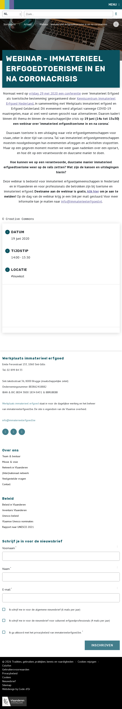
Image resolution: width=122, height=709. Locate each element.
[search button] (116, 13)
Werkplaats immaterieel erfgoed (20, 403)
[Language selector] (12, 14)
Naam (6, 569)
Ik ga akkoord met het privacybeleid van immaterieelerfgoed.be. (42, 632)
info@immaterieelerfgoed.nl (81, 201)
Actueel (27, 24)
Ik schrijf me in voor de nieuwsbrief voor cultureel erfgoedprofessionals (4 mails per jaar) (56, 620)
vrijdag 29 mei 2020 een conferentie (55, 93)
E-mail (6, 589)
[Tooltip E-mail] (117, 588)
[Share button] (116, 24)
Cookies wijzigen (87, 661)
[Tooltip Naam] (117, 567)
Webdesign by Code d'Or (16, 689)
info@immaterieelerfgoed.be (18, 420)
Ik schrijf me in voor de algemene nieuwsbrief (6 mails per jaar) (41, 609)
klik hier (93, 191)
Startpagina (9, 24)
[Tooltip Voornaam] (117, 546)
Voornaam (8, 548)
